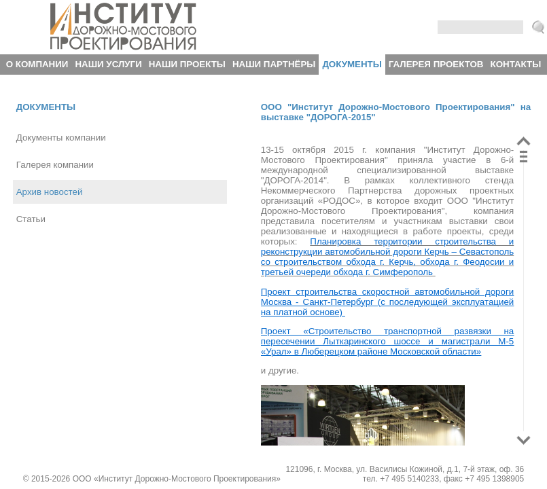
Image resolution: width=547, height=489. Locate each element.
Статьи (31, 219)
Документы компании (61, 137)
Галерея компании (55, 165)
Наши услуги (108, 64)
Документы (351, 64)
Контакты (516, 64)
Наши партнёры (273, 64)
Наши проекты (187, 64)
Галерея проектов (436, 64)
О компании (37, 64)
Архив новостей (49, 192)
